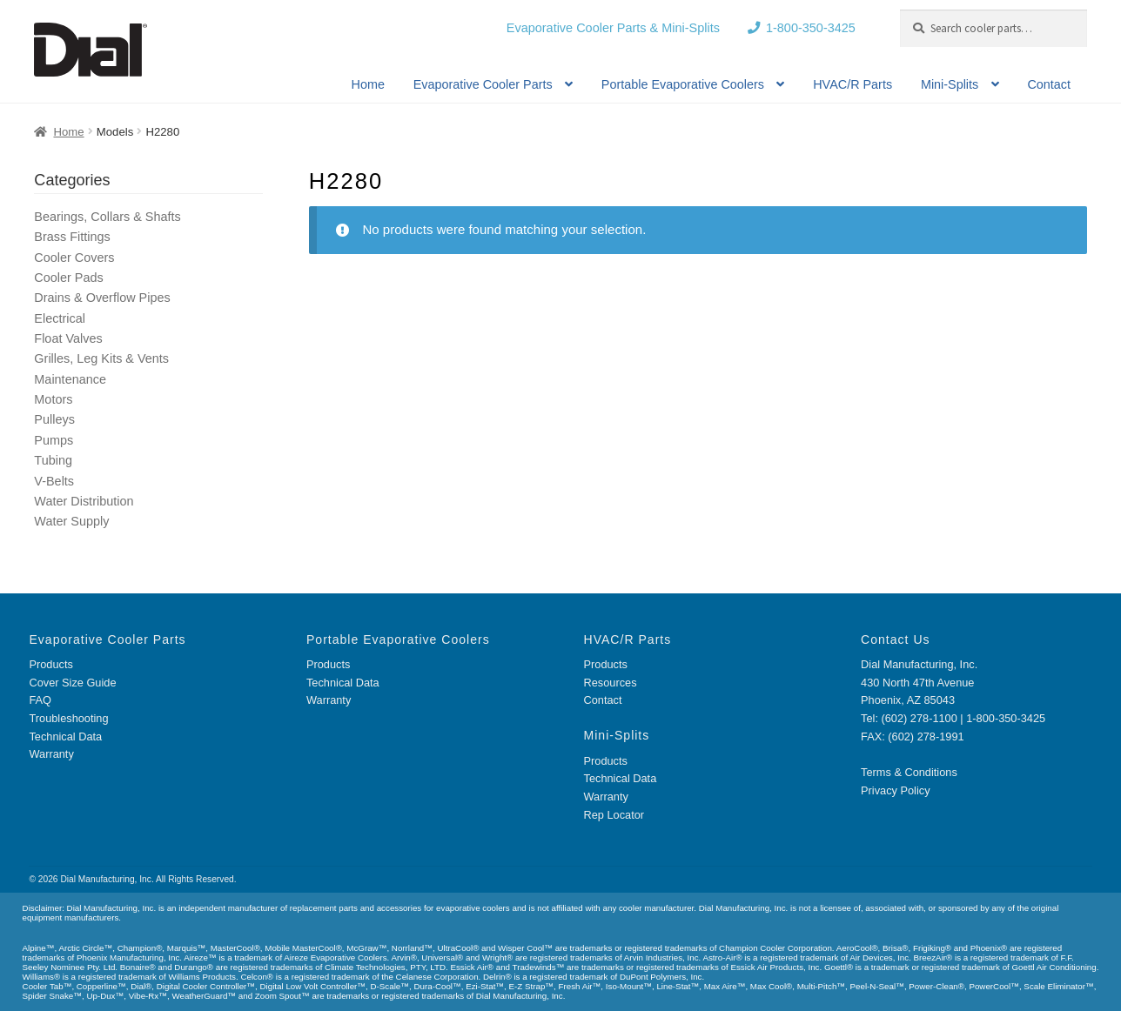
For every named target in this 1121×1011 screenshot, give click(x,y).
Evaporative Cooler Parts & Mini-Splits (613, 28)
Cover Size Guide (72, 682)
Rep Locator (614, 814)
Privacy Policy (895, 790)
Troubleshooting (68, 718)
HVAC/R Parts (852, 84)
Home (368, 84)
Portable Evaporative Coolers (682, 84)
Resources (610, 682)
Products (50, 664)
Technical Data (65, 736)
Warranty (51, 753)
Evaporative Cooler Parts (483, 84)
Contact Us (895, 639)
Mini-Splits (949, 84)
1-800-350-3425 (811, 28)
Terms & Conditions (909, 772)
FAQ (40, 699)
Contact (1049, 84)
